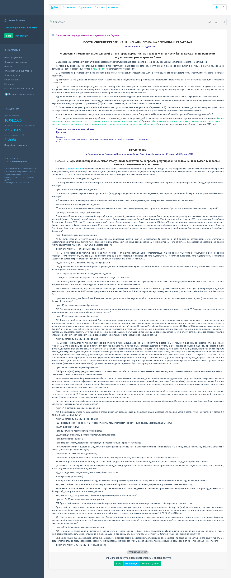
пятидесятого (90, 124)
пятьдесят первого (107, 124)
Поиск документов (13, 57)
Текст (55, 7)
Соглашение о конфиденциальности (19, 172)
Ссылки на (100, 7)
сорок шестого (199, 121)
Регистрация (21, 36)
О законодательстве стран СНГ (19, 88)
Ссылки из (113, 7)
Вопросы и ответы (13, 80)
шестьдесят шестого (82, 121)
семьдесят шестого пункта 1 (127, 121)
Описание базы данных (15, 62)
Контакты (9, 84)
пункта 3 (152, 124)
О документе (85, 7)
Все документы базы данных (16, 183)
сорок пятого (185, 121)
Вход (8, 36)
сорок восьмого (59, 124)
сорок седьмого (215, 121)
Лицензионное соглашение (16, 175)
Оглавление (69, 7)
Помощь (8, 66)
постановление (75, 169)
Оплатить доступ (12, 75)
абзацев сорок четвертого (164, 121)
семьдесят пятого (102, 121)
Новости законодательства (19, 94)
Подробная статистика (15, 145)
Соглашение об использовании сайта (20, 169)
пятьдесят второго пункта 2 (132, 124)
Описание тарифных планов (18, 71)
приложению (99, 69)
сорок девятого (75, 124)
